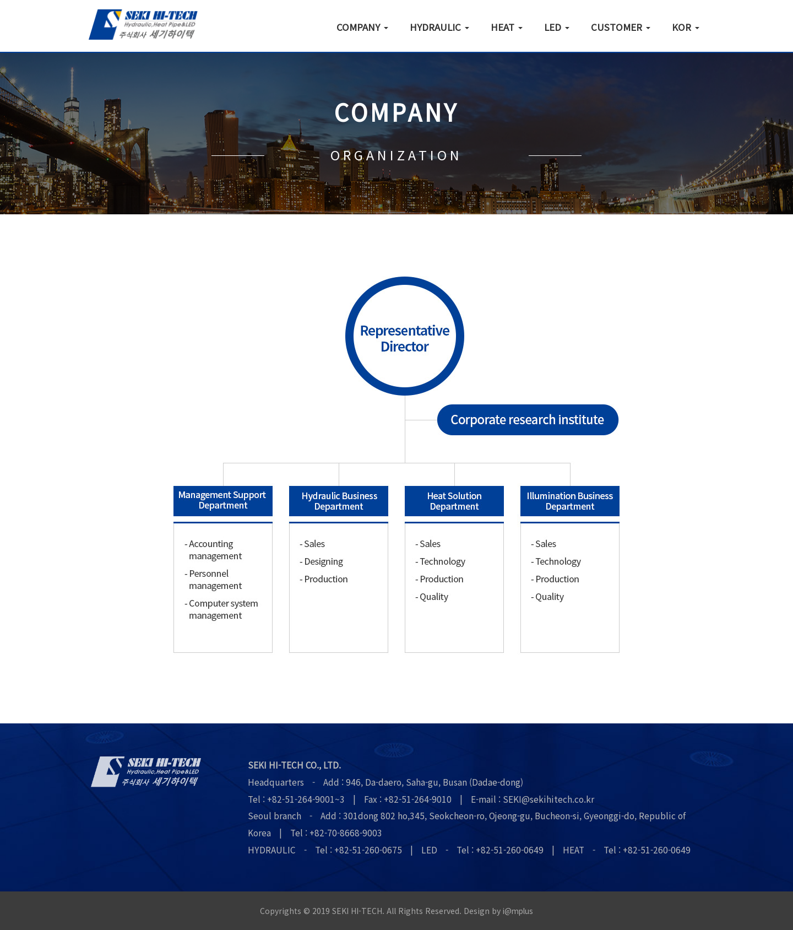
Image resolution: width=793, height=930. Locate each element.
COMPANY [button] (362, 26)
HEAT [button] (507, 26)
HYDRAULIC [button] (439, 26)
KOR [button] (685, 26)
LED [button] (556, 26)
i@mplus (518, 910)
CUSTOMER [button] (620, 26)
